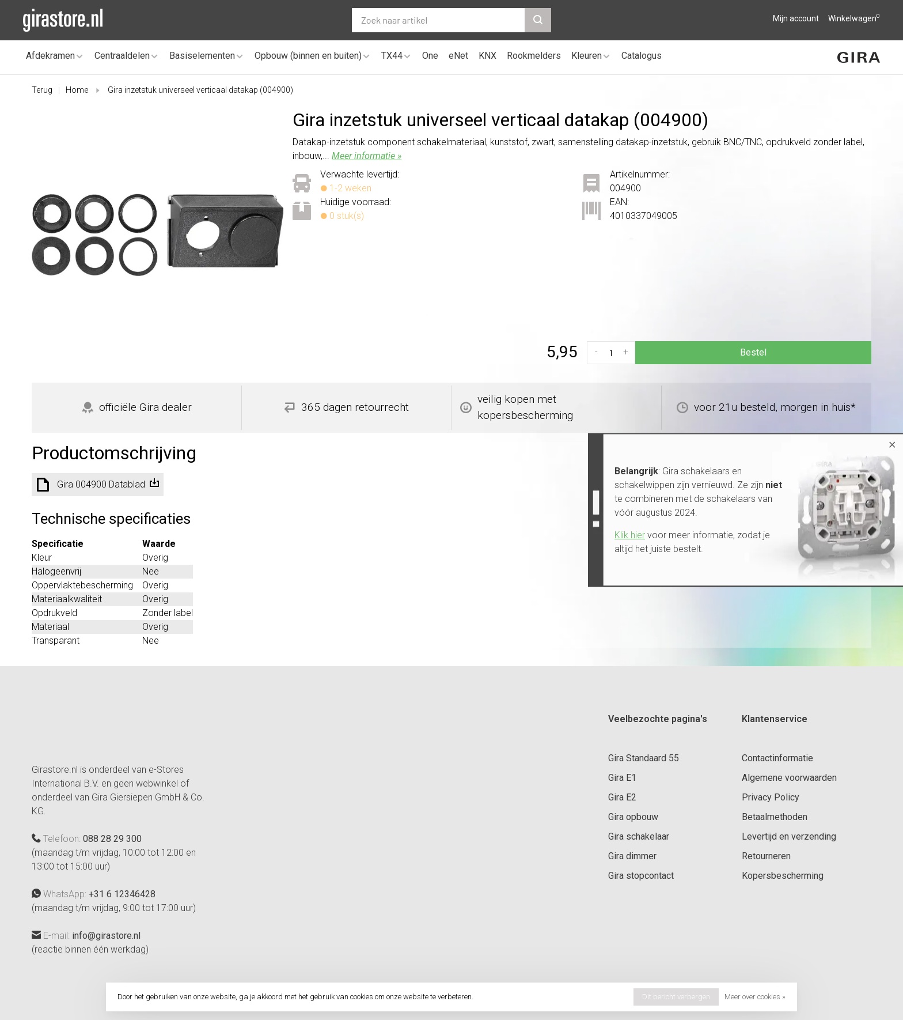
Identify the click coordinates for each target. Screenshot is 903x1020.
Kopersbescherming (783, 875)
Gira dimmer (632, 856)
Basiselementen (202, 55)
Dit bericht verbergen (676, 996)
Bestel (753, 352)
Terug (42, 90)
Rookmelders (534, 55)
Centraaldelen (122, 55)
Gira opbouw (633, 816)
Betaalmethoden (774, 816)
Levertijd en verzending (789, 836)
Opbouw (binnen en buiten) (308, 55)
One (430, 55)
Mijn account (796, 18)
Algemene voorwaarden (789, 777)
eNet (458, 55)
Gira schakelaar (638, 836)
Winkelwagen (854, 18)
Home (77, 90)
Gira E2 (622, 797)
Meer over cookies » (755, 996)
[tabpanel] (158, 235)
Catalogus (641, 55)
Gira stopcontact (641, 875)
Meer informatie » (366, 155)
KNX (487, 55)
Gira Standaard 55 (643, 758)
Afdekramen (50, 55)
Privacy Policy (770, 797)
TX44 (392, 55)
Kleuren (586, 55)
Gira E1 (622, 777)
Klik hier (629, 535)
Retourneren (766, 856)
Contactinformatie (777, 758)
